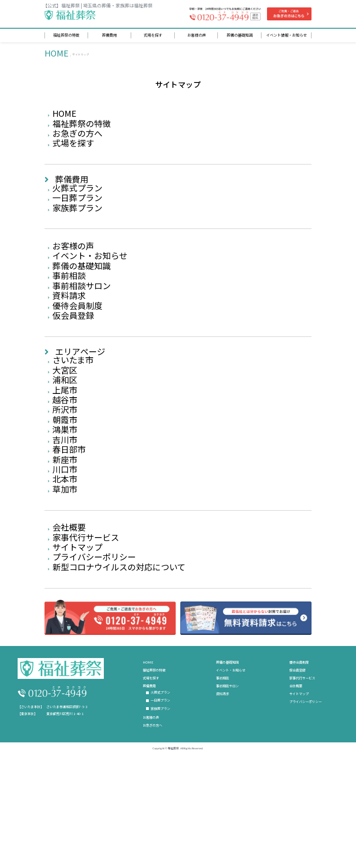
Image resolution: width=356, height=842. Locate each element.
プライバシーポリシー (94, 623)
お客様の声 (73, 264)
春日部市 (69, 501)
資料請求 (69, 323)
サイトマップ (77, 612)
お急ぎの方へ (77, 140)
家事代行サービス (85, 600)
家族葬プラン (77, 224)
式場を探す (73, 152)
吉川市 (64, 489)
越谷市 (64, 442)
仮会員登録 (73, 346)
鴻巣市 (64, 477)
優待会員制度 (77, 335)
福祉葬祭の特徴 (81, 128)
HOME (56, 54)
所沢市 (64, 454)
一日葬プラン (77, 212)
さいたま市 (73, 395)
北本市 (64, 536)
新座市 (64, 512)
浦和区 (64, 418)
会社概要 (69, 588)
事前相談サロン (81, 311)
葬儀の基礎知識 (81, 287)
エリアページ (80, 384)
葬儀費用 (72, 189)
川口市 (64, 525)
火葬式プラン (77, 200)
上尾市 (64, 430)
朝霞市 (64, 465)
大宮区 (64, 406)
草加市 (64, 548)
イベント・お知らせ (89, 276)
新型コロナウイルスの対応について (118, 635)
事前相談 (69, 299)
